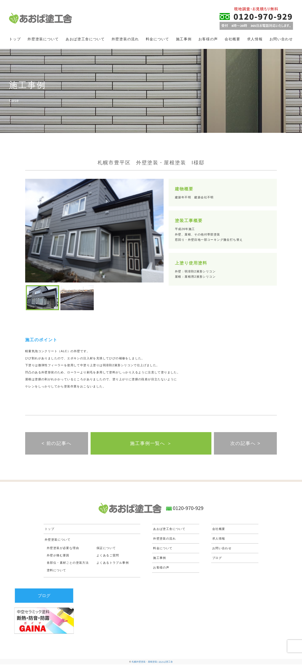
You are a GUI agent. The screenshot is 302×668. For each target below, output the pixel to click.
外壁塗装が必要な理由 (63, 551)
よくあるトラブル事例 (112, 566)
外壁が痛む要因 (58, 559)
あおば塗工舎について (85, 39)
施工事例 (184, 39)
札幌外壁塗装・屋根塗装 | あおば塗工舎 (152, 665)
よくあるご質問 (107, 559)
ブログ (217, 561)
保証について (106, 551)
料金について (157, 39)
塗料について (56, 573)
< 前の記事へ (56, 445)
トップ (15, 39)
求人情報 (255, 39)
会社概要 (232, 39)
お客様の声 (208, 39)
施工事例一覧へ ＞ (151, 445)
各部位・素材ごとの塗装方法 (68, 566)
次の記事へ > (245, 445)
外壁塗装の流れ (125, 39)
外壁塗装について (43, 39)
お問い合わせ (281, 39)
